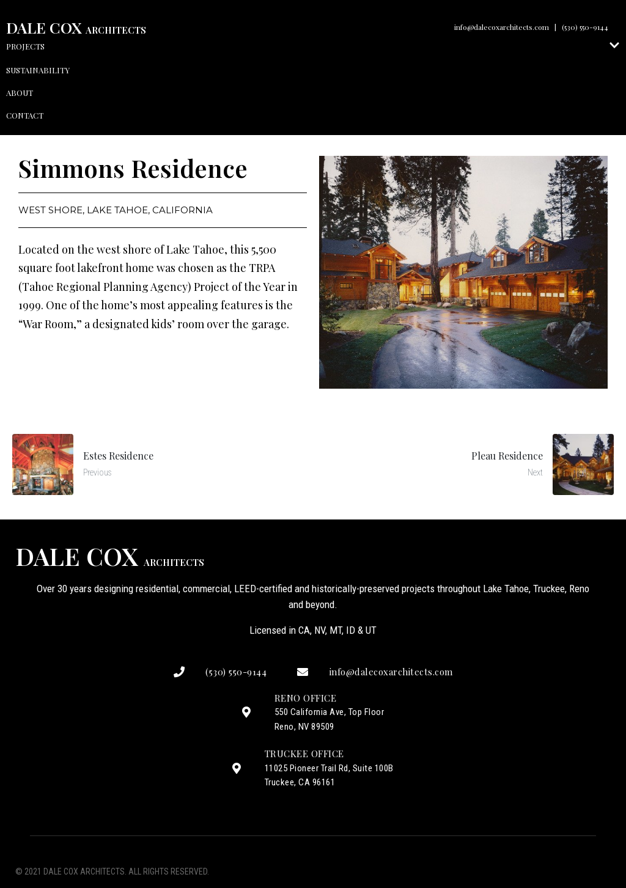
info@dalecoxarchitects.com (501, 27)
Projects (313, 46)
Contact (24, 115)
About (19, 92)
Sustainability (38, 70)
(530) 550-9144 (585, 27)
